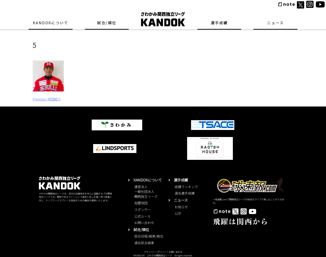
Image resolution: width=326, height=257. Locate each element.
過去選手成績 (185, 193)
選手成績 (219, 22)
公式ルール (142, 216)
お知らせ (181, 206)
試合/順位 (106, 22)
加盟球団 (141, 203)
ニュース (275, 22)
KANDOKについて (50, 22)
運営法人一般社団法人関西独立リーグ (146, 191)
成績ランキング (186, 186)
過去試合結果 (144, 242)
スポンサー (142, 209)
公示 (178, 213)
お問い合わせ (144, 222)
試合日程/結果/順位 (148, 236)
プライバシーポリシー (155, 251)
